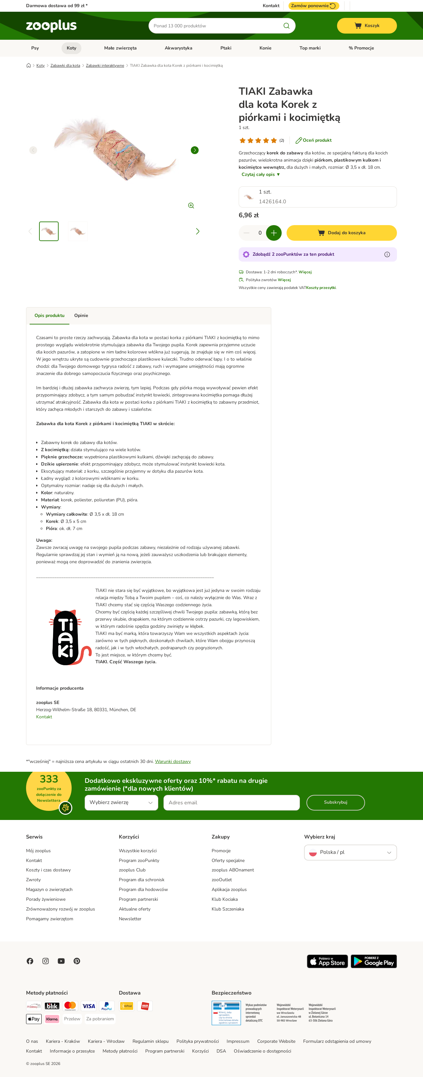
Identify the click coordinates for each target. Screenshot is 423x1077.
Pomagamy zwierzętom (49, 919)
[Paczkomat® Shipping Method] (126, 1007)
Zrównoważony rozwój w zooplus (60, 909)
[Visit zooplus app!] (327, 967)
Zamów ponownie (314, 6)
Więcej (305, 272)
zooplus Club (132, 870)
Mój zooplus (38, 851)
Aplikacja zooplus (229, 889)
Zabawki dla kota (65, 65)
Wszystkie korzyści (138, 851)
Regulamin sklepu (151, 1041)
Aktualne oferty (134, 909)
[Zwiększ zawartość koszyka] (274, 233)
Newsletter (130, 919)
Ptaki (226, 48)
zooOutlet (222, 880)
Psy (35, 48)
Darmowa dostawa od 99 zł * (57, 6)
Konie (266, 48)
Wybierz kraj (319, 836)
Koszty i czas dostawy (48, 870)
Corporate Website (276, 1041)
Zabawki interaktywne (105, 65)
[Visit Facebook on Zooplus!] (30, 961)
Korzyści (200, 1051)
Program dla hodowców (143, 889)
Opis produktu (49, 315)
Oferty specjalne (228, 860)
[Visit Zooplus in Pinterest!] (77, 961)
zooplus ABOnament (233, 870)
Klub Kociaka (225, 899)
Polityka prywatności (197, 1041)
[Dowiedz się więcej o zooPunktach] (387, 254)
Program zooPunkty (139, 860)
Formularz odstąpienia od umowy (337, 1041)
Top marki (310, 48)
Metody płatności (120, 1051)
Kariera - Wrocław (106, 1041)
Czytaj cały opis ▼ (261, 174)
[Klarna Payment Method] (52, 1020)
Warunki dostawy (173, 761)
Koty (71, 48)
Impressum (238, 1041)
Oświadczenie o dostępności (262, 1051)
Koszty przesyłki (321, 287)
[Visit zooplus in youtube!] (61, 961)
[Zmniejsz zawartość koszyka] (246, 233)
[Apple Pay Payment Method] (34, 1020)
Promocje (221, 851)
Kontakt (271, 6)
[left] (33, 150)
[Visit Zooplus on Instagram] (45, 961)
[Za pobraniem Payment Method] (100, 1019)
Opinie (81, 315)
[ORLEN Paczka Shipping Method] (145, 1007)
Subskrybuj (335, 802)
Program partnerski (138, 899)
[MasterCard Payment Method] (70, 1007)
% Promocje (361, 48)
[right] (195, 150)
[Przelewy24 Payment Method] (34, 1007)
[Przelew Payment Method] (72, 1019)
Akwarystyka (178, 48)
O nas (32, 1041)
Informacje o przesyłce (72, 1051)
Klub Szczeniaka (228, 909)
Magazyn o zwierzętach (49, 889)
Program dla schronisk (141, 880)
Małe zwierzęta (120, 48)
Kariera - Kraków (63, 1041)
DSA (221, 1051)
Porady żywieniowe (45, 899)
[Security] (226, 1014)
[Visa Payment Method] (88, 1007)
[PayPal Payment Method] (107, 1007)
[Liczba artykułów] (260, 233)
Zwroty (33, 880)
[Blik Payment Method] (52, 1007)
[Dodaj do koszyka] (342, 233)
